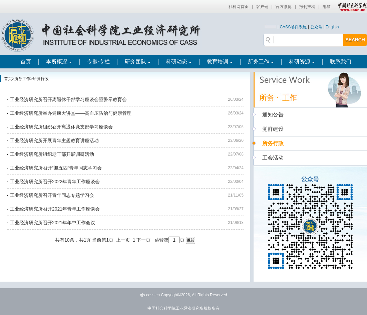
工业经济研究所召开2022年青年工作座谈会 (55, 181)
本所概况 (59, 61)
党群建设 (273, 129)
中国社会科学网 (351, 6)
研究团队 (138, 61)
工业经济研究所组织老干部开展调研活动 (52, 154)
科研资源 (302, 61)
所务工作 (261, 61)
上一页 (123, 240)
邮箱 (327, 6)
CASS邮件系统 (293, 27)
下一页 (143, 240)
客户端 (262, 6)
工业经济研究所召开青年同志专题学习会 (52, 195)
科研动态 (179, 61)
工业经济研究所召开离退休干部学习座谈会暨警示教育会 (68, 99)
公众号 (316, 27)
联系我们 (340, 61)
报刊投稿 (307, 6)
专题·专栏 (98, 61)
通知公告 (273, 114)
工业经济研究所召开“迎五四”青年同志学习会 (56, 168)
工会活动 (273, 158)
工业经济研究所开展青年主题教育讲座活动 (54, 140)
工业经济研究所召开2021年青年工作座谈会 (55, 209)
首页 (25, 61)
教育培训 (220, 61)
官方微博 (284, 6)
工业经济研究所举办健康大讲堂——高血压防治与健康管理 (70, 113)
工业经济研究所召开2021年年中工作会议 (52, 222)
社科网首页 (239, 6)
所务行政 (41, 78)
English (332, 27)
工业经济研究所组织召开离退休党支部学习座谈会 (61, 126)
